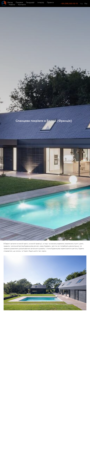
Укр (81, 3)
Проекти (50, 2)
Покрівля (19, 2)
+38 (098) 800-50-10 (69, 3)
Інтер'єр (41, 2)
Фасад (10, 2)
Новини (12, 5)
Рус (86, 3)
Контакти (22, 5)
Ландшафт (30, 2)
